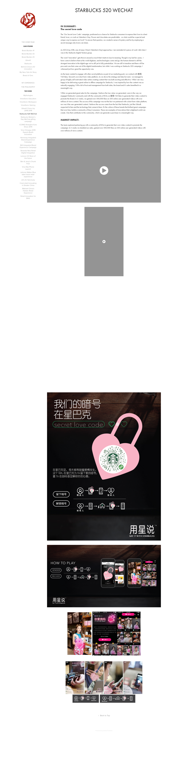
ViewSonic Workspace (28, 102)
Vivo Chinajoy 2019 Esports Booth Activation (28, 132)
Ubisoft (28, 60)
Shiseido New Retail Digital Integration (28, 151)
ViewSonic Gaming (28, 105)
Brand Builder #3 (28, 57)
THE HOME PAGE (28, 42)
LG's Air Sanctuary (28, 180)
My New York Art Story (28, 72)
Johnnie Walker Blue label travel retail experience (28, 174)
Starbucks (28, 63)
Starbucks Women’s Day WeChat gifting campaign (28, 119)
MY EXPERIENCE (28, 83)
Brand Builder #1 (28, 50)
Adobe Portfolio (107, 731)
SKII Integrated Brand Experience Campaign (28, 146)
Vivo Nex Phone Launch (28, 168)
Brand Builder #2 (28, 54)
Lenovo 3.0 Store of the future (28, 157)
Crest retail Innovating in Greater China (28, 184)
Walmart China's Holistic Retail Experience (28, 190)
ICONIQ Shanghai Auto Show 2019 (28, 125)
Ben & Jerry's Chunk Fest (28, 162)
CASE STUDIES (28, 46)
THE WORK (28, 91)
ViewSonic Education (28, 98)
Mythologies (28, 95)
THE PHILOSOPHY (28, 87)
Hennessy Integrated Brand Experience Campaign (28, 139)
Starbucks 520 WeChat (28, 114)
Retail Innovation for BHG (28, 197)
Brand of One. (28, 75)
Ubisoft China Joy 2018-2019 (28, 109)
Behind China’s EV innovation (28, 68)
